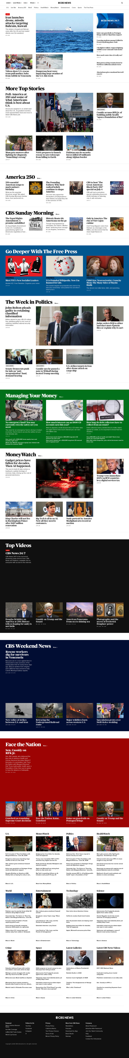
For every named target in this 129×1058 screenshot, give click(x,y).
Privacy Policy (50, 1026)
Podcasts (68, 1028)
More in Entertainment (43, 940)
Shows (33, 3)
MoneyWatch (55, 7)
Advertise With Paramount (94, 1028)
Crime (74, 7)
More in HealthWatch (103, 883)
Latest (8, 3)
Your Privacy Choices (52, 1031)
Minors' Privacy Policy (52, 1036)
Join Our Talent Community (94, 1031)
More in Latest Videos (103, 998)
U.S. (7, 7)
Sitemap (68, 1036)
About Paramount (91, 1026)
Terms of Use (50, 1033)
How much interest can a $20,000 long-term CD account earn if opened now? (64, 441)
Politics (36, 7)
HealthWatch (44, 7)
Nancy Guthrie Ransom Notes (13, 1026)
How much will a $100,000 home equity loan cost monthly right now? (21, 440)
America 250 (22, 7)
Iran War (13, 7)
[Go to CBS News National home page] (64, 3)
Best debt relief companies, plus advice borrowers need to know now (105, 441)
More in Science (102, 940)
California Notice (51, 1028)
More (39, 178)
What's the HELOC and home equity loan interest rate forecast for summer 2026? (22, 443)
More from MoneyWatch (43, 883)
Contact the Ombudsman (93, 1039)
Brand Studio (70, 1033)
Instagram (29, 1031)
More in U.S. (9, 883)
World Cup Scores (11, 1034)
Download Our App (72, 1031)
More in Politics (71, 883)
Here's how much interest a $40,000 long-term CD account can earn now (62, 437)
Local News (17, 3)
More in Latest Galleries (73, 998)
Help (87, 1033)
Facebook (29, 1028)
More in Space (40, 998)
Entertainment (65, 7)
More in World (10, 940)
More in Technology (72, 940)
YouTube (28, 1026)
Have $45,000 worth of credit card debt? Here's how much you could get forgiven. (103, 437)
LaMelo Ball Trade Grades (13, 1032)
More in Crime (10, 998)
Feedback (89, 1036)
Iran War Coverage (11, 1029)
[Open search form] (122, 3)
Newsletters (69, 1026)
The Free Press (88, 7)
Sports (80, 7)
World (30, 7)
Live (26, 3)
